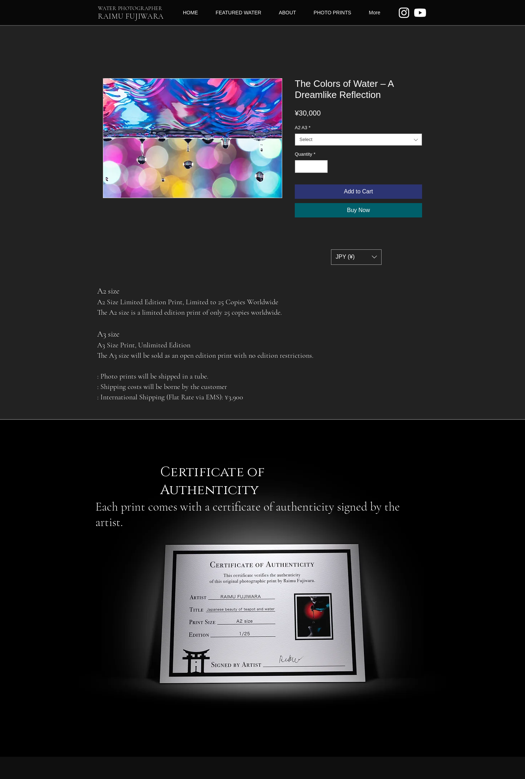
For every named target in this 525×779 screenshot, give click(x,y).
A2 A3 (303, 127)
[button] (356, 257)
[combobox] (358, 139)
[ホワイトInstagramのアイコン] (404, 13)
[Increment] (322, 166)
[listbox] (356, 257)
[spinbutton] (311, 166)
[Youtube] (420, 13)
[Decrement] (300, 166)
